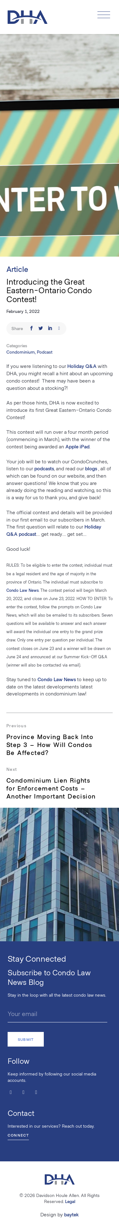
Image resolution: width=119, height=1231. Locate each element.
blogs (91, 468)
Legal (70, 1201)
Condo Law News (22, 590)
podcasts (44, 468)
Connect (18, 1135)
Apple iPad (77, 446)
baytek (71, 1214)
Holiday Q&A (81, 366)
